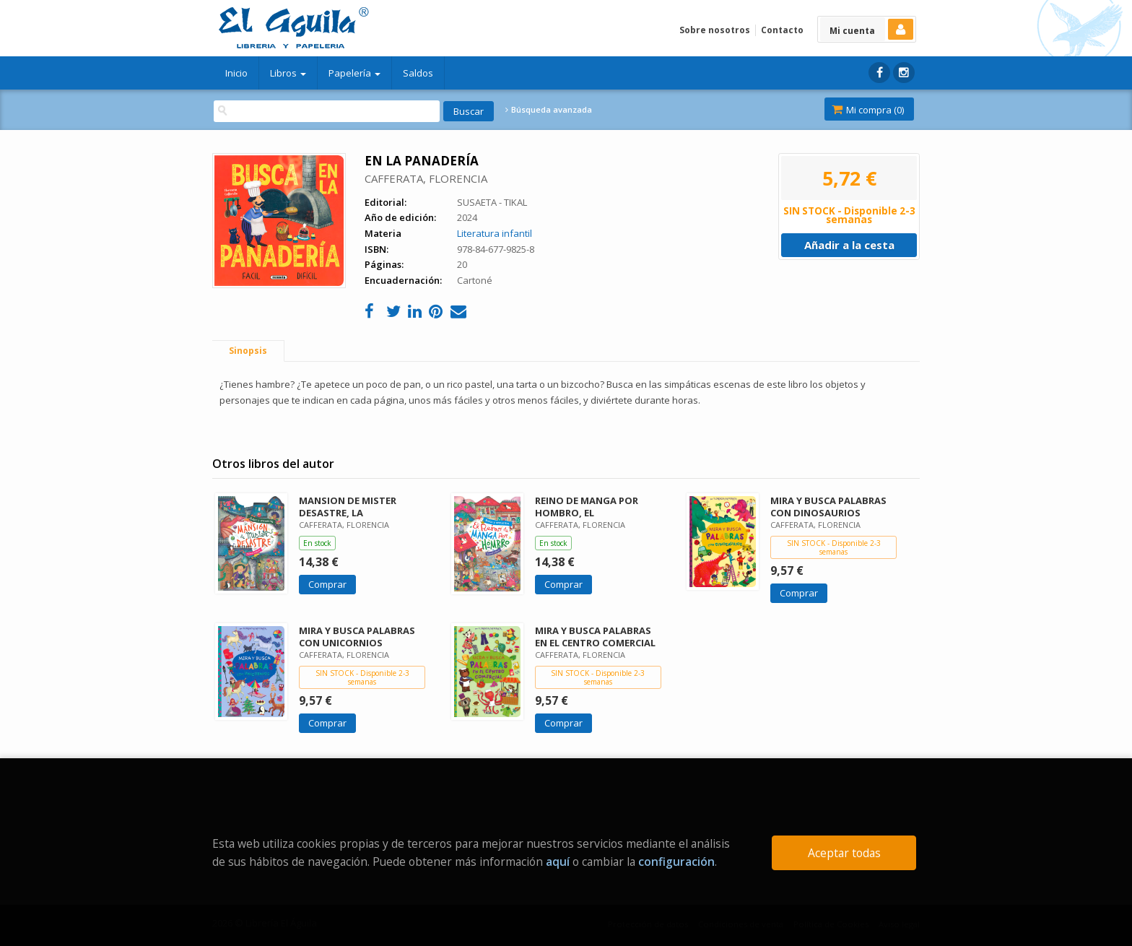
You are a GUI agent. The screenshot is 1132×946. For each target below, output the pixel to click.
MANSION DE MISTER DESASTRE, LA (347, 506)
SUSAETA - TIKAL (492, 202)
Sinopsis (248, 350)
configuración (676, 861)
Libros (288, 72)
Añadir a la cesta (849, 245)
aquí (558, 861)
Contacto (782, 30)
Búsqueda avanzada (548, 109)
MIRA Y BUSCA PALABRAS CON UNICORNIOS (357, 636)
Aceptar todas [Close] (844, 853)
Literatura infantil (494, 233)
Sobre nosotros (714, 30)
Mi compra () (868, 109)
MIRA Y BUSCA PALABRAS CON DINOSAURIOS (828, 506)
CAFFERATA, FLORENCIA (426, 178)
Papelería (354, 72)
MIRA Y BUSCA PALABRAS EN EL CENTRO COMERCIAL (595, 636)
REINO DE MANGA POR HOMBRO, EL (586, 506)
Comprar (327, 584)
